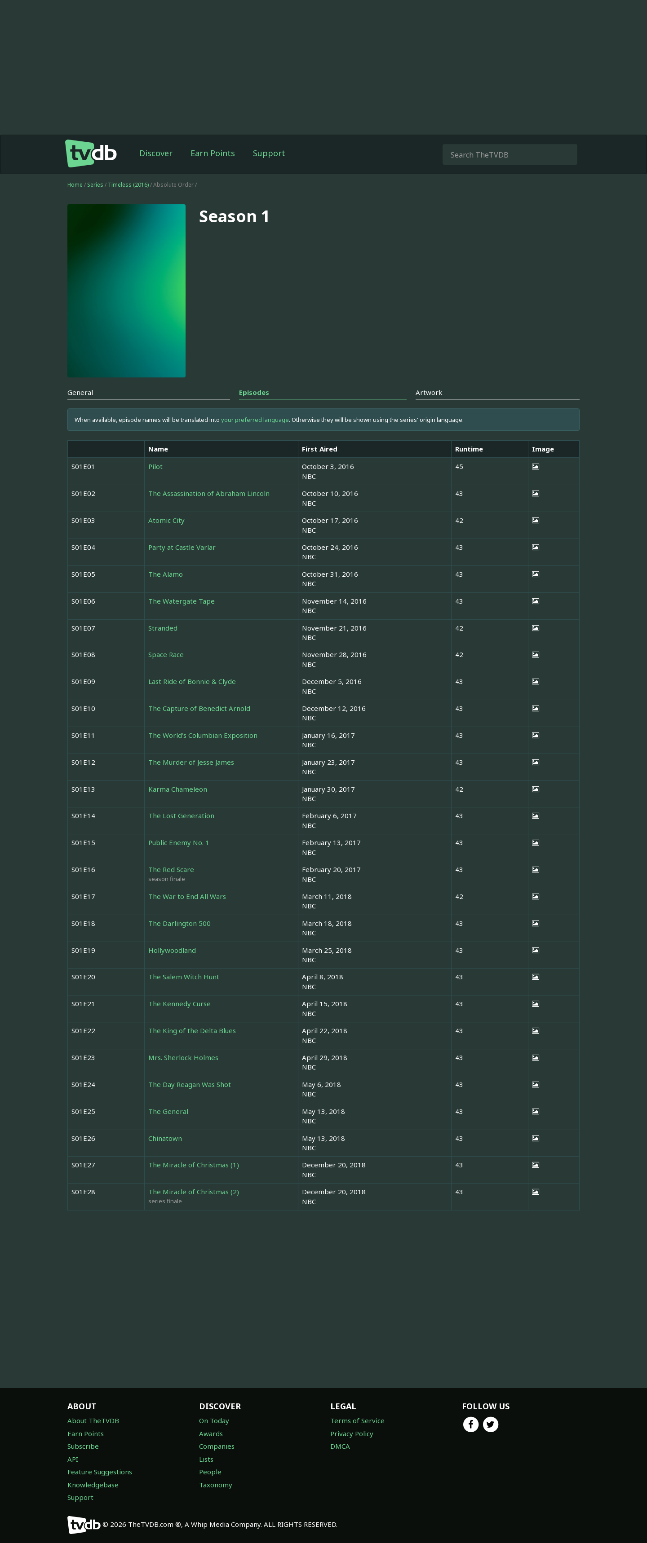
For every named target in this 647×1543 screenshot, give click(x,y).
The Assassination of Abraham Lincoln (209, 493)
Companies (217, 1446)
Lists (206, 1459)
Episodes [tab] (254, 392)
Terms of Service (357, 1420)
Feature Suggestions (99, 1471)
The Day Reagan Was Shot (189, 1084)
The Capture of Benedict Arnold (199, 708)
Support (269, 153)
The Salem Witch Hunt (183, 976)
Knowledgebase (93, 1484)
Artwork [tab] (429, 392)
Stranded (162, 627)
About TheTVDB (93, 1420)
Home (75, 184)
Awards (211, 1433)
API (72, 1459)
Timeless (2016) (129, 184)
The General (168, 1111)
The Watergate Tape (181, 600)
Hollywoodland (172, 950)
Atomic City (166, 520)
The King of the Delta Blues (192, 1030)
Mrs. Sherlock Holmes (183, 1057)
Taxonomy (215, 1484)
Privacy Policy (351, 1433)
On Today (214, 1420)
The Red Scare (171, 869)
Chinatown (165, 1138)
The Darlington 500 (179, 923)
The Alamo (165, 574)
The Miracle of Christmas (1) (193, 1164)
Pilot (155, 466)
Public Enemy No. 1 (178, 842)
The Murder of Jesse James (191, 762)
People (210, 1471)
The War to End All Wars (187, 896)
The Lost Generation (181, 815)
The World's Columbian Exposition (202, 735)
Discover (156, 153)
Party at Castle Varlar (182, 547)
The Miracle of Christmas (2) (193, 1191)
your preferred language (255, 420)
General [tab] (80, 392)
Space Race (166, 654)
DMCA (340, 1446)
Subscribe (83, 1446)
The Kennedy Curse (179, 1003)
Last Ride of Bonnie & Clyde (192, 681)
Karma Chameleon (177, 789)
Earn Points (213, 153)
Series (95, 184)
